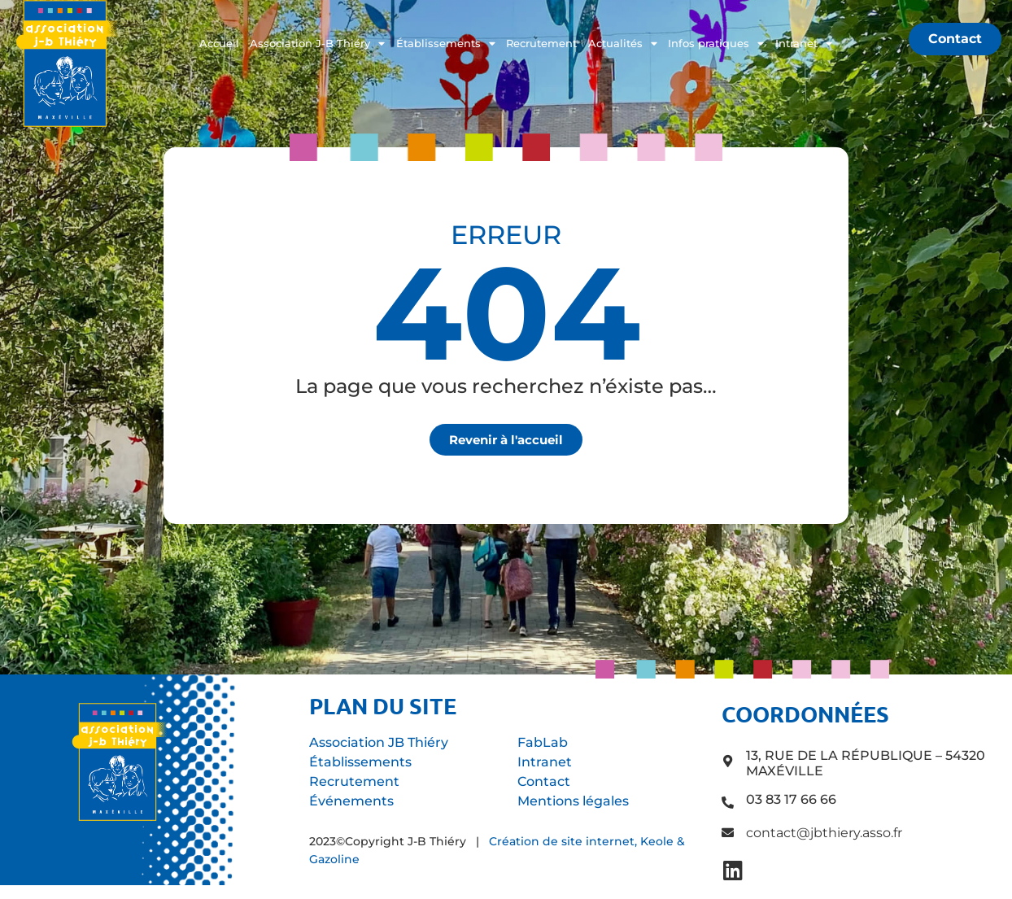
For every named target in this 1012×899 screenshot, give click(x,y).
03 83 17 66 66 (791, 799)
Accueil (219, 43)
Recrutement (541, 43)
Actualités (622, 44)
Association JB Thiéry (378, 742)
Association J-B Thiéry (317, 44)
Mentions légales (573, 801)
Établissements (445, 44)
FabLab (542, 742)
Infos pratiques (716, 44)
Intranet (803, 44)
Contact (543, 781)
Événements (351, 801)
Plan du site (382, 705)
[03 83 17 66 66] (728, 802)
